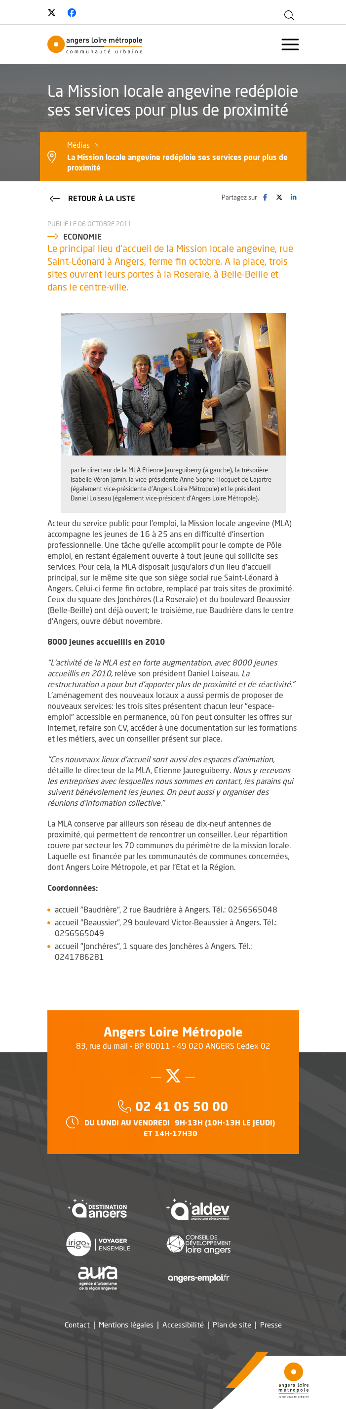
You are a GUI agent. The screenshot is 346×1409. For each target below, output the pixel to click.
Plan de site (232, 1325)
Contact (77, 1325)
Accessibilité (183, 1325)
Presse (271, 1325)
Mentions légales (126, 1325)
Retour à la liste (91, 197)
